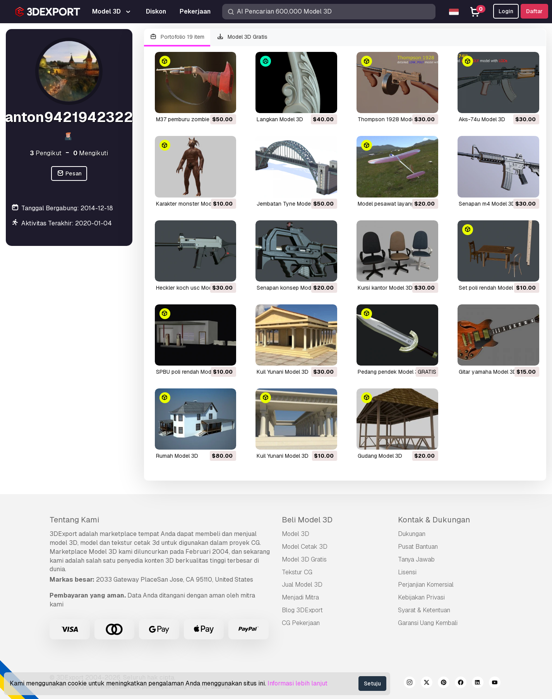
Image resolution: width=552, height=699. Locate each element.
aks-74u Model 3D (482, 119)
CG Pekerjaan (301, 623)
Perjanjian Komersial (426, 584)
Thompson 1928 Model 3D (391, 119)
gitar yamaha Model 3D (488, 371)
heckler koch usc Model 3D (190, 287)
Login (506, 11)
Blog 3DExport (302, 610)
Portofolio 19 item (177, 37)
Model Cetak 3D (304, 547)
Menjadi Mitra (300, 597)
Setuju (372, 683)
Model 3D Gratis (241, 37)
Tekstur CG (297, 572)
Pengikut (46, 153)
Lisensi (407, 572)
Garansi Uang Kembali (428, 623)
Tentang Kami (74, 520)
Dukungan (411, 534)
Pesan (69, 173)
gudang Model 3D (380, 455)
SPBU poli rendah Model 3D (190, 371)
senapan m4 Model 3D (487, 203)
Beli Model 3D (307, 520)
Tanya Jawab (416, 559)
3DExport (63, 534)
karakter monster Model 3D (190, 203)
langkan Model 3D (280, 119)
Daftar (534, 11)
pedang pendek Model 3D (390, 371)
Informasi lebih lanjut (297, 683)
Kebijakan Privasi (421, 597)
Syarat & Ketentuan (424, 610)
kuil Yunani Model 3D (283, 371)
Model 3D (295, 534)
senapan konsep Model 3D (290, 287)
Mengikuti (90, 153)
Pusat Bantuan (418, 547)
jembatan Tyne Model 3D (289, 203)
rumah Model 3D (177, 455)
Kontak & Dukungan (434, 520)
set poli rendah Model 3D (490, 287)
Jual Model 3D (302, 584)
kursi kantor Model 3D (385, 287)
